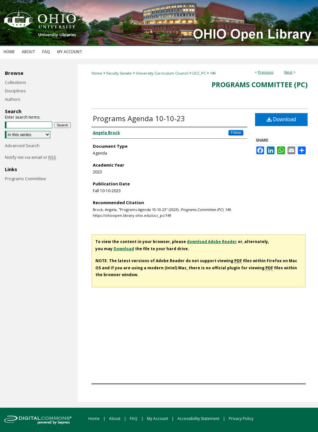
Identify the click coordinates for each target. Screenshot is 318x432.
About (115, 418)
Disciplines (15, 91)
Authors (12, 99)
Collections (15, 82)
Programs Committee (25, 178)
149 (213, 73)
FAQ (134, 418)
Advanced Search (22, 145)
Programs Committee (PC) (260, 84)
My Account (158, 418)
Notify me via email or (30, 157)
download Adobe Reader (212, 241)
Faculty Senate (119, 73)
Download (281, 119)
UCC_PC (199, 73)
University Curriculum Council (162, 73)
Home (97, 73)
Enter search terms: (22, 117)
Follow (236, 132)
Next (288, 72)
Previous (265, 72)
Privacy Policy (241, 418)
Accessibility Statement (198, 418)
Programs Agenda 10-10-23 (139, 118)
